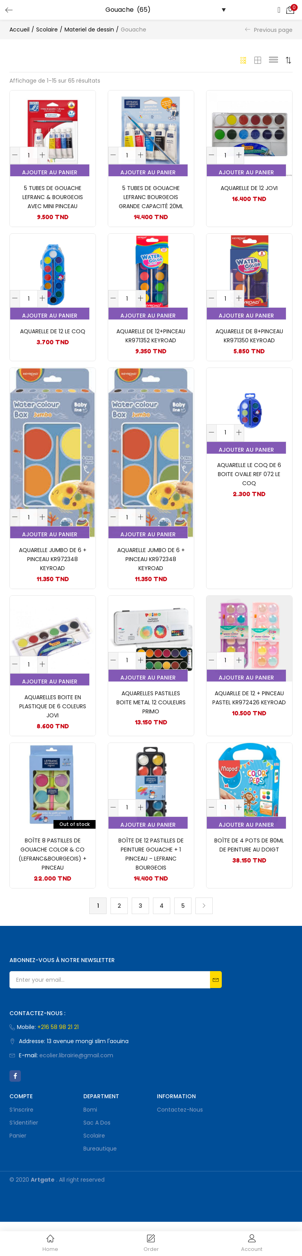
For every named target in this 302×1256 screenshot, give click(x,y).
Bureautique (100, 1183)
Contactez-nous (180, 1144)
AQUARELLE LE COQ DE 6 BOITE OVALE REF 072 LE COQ (249, 492)
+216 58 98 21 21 (58, 1061)
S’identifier (23, 1157)
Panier (17, 1170)
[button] (290, 10)
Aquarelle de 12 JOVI (249, 192)
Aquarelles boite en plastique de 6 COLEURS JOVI (52, 730)
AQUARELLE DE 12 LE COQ (52, 342)
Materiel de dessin (89, 29)
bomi (90, 1144)
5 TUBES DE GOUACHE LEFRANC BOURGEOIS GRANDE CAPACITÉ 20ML (151, 201)
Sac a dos (96, 1157)
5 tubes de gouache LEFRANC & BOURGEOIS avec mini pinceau (52, 201)
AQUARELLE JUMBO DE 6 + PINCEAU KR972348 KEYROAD (53, 576)
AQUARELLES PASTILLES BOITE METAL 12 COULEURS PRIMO (151, 726)
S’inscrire (21, 1144)
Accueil (19, 29)
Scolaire (47, 29)
